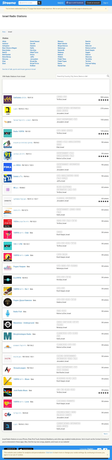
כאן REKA (17, 165)
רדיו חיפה (16, 210)
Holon (32, 55)
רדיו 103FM (17, 244)
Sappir (87, 52)
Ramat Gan (62, 66)
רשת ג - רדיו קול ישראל (22, 120)
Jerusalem (34, 59)
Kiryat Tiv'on (34, 63)
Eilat (3, 61)
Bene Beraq (6, 57)
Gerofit (32, 44)
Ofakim (60, 57)
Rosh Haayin (89, 50)
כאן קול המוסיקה (19, 199)
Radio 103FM (18, 131)
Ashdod (5, 44)
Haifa (32, 48)
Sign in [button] (105, 3)
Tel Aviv (88, 61)
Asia (3, 32)
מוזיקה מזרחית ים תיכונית (22, 143)
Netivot (60, 55)
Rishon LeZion (90, 48)
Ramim (88, 41)
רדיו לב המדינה (19, 154)
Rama (60, 63)
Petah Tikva (62, 59)
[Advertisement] (56, 93)
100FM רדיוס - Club (21, 233)
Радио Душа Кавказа (22, 300)
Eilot (4, 63)
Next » (106, 434)
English (90, 449)
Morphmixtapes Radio (22, 334)
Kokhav (32, 66)
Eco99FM (17, 278)
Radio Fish (17, 312)
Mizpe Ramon (63, 46)
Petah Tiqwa (62, 61)
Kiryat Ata (33, 61)
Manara (60, 41)
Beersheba (6, 50)
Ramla (87, 44)
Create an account (93, 3)
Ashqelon (5, 46)
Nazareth (61, 50)
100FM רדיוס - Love (21, 402)
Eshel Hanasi (34, 41)
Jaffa (32, 57)
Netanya (61, 52)
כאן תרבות (17, 357)
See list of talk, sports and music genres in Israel (19, 69)
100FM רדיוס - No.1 (21, 289)
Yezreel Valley (90, 63)
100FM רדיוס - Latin (21, 255)
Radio (60, 3)
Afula (4, 41)
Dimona (5, 59)
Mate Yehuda (62, 44)
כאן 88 (15, 188)
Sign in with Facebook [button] (74, 3)
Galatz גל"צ (18, 176)
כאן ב (15, 109)
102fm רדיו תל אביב (21, 221)
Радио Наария (19, 267)
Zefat (87, 66)
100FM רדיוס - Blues (21, 379)
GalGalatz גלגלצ (19, 98)
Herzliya (33, 50)
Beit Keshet (6, 55)
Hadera (32, 46)
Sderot (87, 55)
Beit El (4, 52)
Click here (49, 452)
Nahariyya (61, 48)
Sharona (88, 57)
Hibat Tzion (34, 52)
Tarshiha (88, 59)
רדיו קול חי (17, 413)
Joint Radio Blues (20, 390)
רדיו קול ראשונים (19, 345)
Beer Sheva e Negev (9, 48)
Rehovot (88, 46)
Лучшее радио (19, 368)
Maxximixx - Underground (23, 323)
